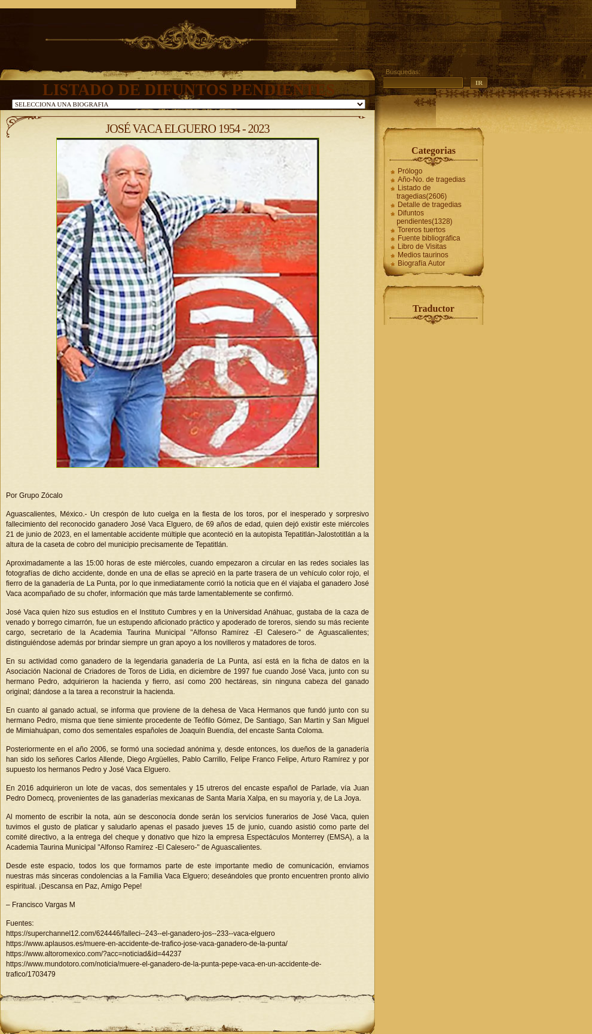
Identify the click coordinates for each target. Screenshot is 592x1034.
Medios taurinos (423, 255)
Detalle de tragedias (430, 204)
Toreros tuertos (421, 230)
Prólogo (410, 171)
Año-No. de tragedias (431, 179)
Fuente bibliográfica (429, 238)
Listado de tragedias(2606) (421, 192)
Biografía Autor (421, 263)
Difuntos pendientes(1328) (424, 217)
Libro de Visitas (422, 246)
